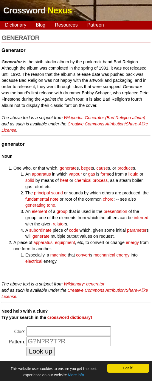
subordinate (40, 230)
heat (64, 180)
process (100, 180)
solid (29, 180)
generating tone (40, 205)
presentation (115, 211)
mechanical (104, 255)
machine (58, 255)
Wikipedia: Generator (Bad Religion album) (104, 117)
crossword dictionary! (69, 317)
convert (83, 255)
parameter (137, 230)
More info (76, 374)
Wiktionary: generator (84, 284)
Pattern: (17, 341)
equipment (65, 242)
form (104, 174)
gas (91, 174)
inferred (141, 217)
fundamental (37, 199)
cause (102, 168)
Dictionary (15, 24)
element (39, 211)
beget (86, 168)
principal (42, 192)
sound (57, 192)
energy (132, 242)
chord (108, 199)
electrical (33, 261)
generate (68, 168)
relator (59, 224)
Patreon (95, 24)
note (54, 199)
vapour (75, 174)
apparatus (41, 174)
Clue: (19, 331)
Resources (66, 24)
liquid (133, 174)
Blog (40, 24)
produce (125, 168)
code (73, 230)
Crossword (37, 10)
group (62, 211)
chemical (83, 180)
